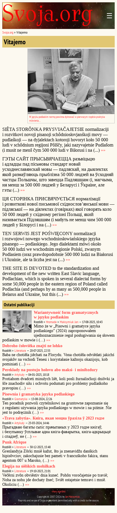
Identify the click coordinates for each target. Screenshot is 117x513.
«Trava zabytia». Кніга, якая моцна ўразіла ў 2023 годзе (53, 418)
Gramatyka (20, 399)
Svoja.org (7, 32)
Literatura (20, 350)
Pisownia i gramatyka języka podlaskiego (38, 394)
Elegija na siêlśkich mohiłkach (28, 466)
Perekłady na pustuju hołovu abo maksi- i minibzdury (50, 370)
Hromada (51, 322)
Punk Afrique (14, 442)
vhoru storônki (59, 491)
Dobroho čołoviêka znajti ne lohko (32, 346)
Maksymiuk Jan (69, 322)
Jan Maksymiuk (72, 497)
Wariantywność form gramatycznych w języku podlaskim (66, 314)
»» (103, 150)
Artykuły (19, 374)
